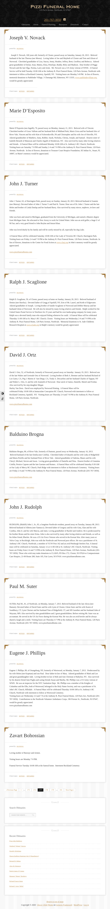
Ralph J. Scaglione (28, 282)
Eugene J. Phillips (27, 653)
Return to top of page (55, 902)
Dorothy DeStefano (15, 851)
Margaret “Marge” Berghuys (18, 876)
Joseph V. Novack (27, 37)
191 (61, 790)
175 (28, 790)
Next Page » (70, 790)
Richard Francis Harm (16, 881)
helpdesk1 (20, 48)
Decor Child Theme (45, 905)
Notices (21, 91)
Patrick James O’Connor (16, 871)
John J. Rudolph (25, 507)
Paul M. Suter (23, 586)
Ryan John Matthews (15, 841)
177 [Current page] (40, 790)
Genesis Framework (64, 905)
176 (34, 790)
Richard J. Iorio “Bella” (16, 886)
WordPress (78, 905)
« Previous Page (11, 790)
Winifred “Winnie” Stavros (17, 846)
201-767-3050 (52, 19)
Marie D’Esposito (27, 110)
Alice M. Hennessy (15, 866)
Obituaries (30, 91)
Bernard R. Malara (15, 861)
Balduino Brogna (26, 434)
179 (52, 790)
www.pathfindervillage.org (86, 77)
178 (46, 790)
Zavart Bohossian (27, 735)
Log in (86, 905)
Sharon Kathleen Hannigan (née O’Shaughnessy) (24, 856)
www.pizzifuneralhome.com (20, 252)
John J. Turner (23, 183)
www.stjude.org (32, 325)
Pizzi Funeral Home (55, 6)
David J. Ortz (22, 355)
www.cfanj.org (62, 242)
